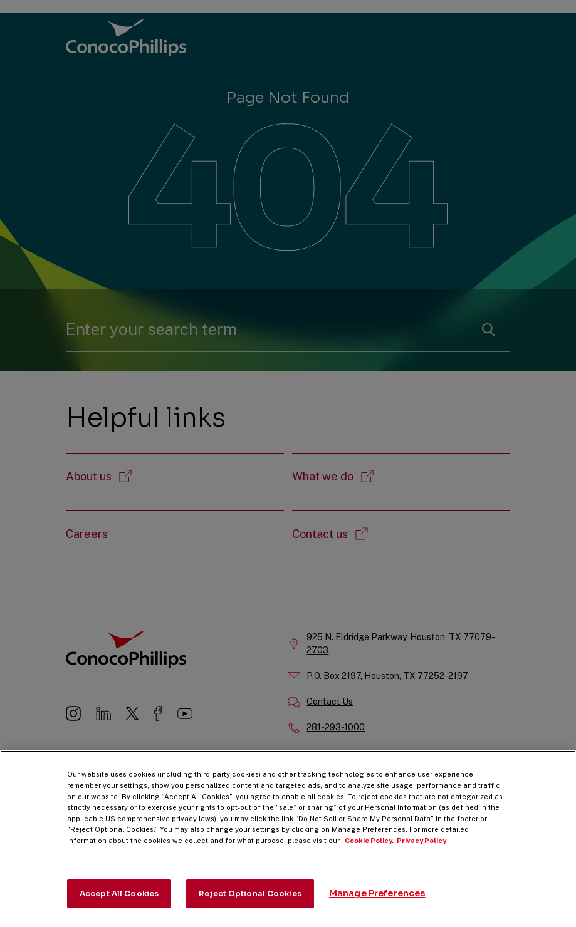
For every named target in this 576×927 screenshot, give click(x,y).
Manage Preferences (377, 905)
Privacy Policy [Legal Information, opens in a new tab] (421, 852)
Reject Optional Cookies (250, 904)
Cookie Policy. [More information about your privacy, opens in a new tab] (369, 852)
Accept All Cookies (119, 904)
